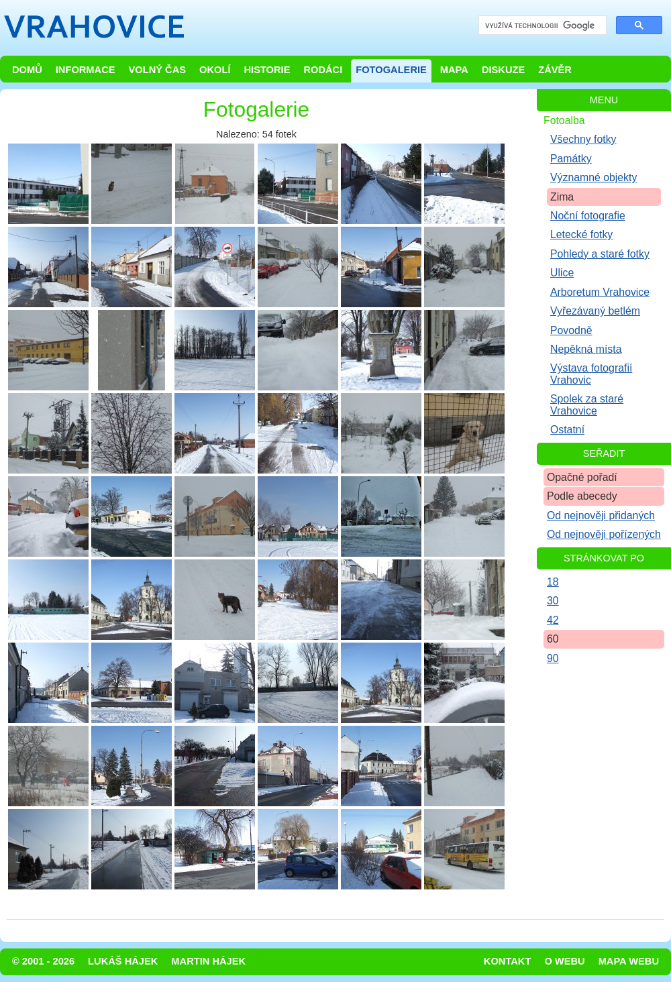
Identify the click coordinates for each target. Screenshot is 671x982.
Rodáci (322, 69)
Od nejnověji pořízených (604, 534)
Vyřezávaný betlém (595, 311)
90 (553, 658)
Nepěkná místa (585, 349)
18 (553, 582)
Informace (85, 69)
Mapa (454, 69)
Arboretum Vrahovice (600, 292)
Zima (562, 197)
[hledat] (541, 26)
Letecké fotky (581, 234)
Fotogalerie (391, 69)
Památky (571, 158)
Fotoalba (564, 120)
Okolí (214, 69)
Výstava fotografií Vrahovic (591, 373)
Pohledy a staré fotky (600, 254)
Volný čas (158, 69)
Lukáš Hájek (123, 961)
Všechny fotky (583, 139)
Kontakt (507, 961)
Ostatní (567, 429)
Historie (267, 69)
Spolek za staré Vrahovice (586, 404)
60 (553, 639)
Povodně (571, 330)
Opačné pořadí (582, 477)
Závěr (555, 69)
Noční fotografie (587, 215)
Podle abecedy (582, 496)
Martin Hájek (208, 961)
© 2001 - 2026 (43, 961)
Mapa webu (629, 961)
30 (553, 600)
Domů (27, 69)
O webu (564, 961)
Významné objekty (593, 177)
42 (553, 620)
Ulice (562, 272)
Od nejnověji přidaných (601, 515)
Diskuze (503, 69)
